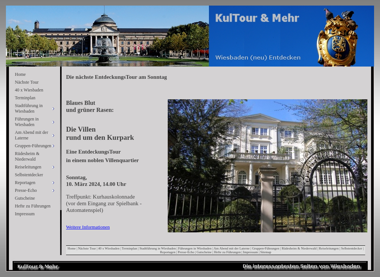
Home (20, 74)
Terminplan (25, 97)
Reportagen (167, 252)
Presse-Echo (186, 252)
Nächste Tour (27, 82)
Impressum (25, 213)
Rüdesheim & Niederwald (27, 156)
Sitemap (265, 252)
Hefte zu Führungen (32, 206)
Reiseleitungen (329, 248)
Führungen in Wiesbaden (195, 248)
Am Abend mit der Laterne (232, 248)
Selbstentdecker (29, 174)
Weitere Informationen (88, 227)
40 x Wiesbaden (29, 90)
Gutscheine (25, 198)
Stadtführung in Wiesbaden (158, 248)
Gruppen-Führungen (265, 248)
